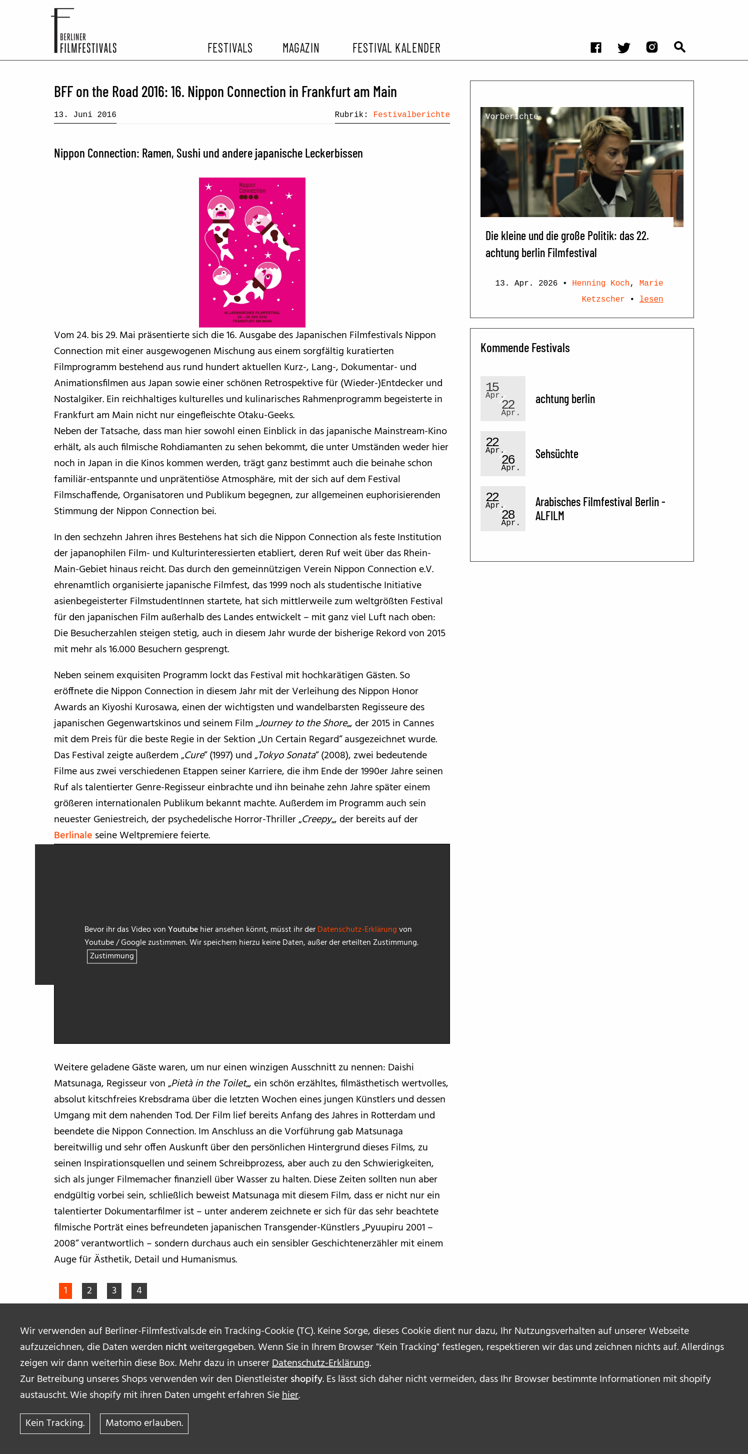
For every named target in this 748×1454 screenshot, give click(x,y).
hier (290, 1395)
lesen (652, 299)
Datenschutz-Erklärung (321, 1363)
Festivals (230, 47)
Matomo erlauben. (144, 1423)
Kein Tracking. (55, 1423)
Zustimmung (112, 956)
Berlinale (73, 836)
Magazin (301, 47)
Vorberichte (512, 117)
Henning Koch (601, 283)
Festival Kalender (396, 47)
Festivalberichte (411, 115)
